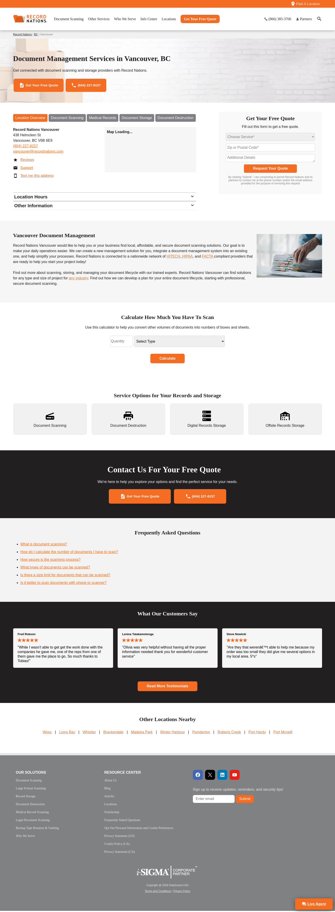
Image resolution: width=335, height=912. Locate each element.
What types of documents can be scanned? (55, 569)
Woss (47, 733)
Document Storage (137, 119)
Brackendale (113, 733)
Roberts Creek (229, 733)
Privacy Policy (181, 892)
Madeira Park (142, 733)
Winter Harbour (172, 733)
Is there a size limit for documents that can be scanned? (65, 576)
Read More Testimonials (167, 687)
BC (36, 34)
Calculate (167, 360)
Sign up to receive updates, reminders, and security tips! (238, 791)
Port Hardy (257, 733)
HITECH (173, 258)
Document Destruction (176, 119)
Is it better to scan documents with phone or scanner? (63, 584)
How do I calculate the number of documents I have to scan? (69, 553)
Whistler (89, 733)
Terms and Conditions (158, 892)
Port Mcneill (283, 733)
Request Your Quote (270, 170)
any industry (78, 279)
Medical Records (102, 119)
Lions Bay (67, 733)
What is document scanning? (43, 545)
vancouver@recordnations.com (38, 153)
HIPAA (187, 258)
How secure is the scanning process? (50, 561)
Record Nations (22, 34)
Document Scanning (67, 119)
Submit (245, 800)
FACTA (208, 258)
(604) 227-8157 (25, 147)
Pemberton (201, 733)
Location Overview (30, 119)
